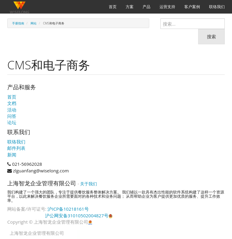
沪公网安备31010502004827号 (79, 215)
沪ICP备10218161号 (68, 209)
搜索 (211, 36)
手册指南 (18, 23)
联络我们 (16, 142)
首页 (11, 97)
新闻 (11, 155)
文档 (11, 103)
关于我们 (88, 184)
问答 (11, 116)
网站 (34, 23)
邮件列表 (16, 148)
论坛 (11, 122)
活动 (11, 110)
